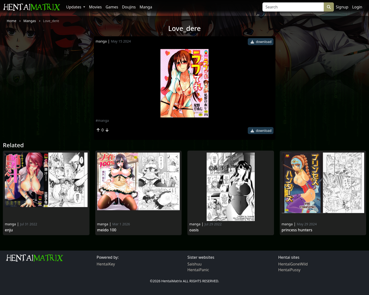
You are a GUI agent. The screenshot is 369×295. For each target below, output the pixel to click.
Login (357, 7)
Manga (146, 7)
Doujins (129, 7)
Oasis (194, 230)
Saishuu (194, 264)
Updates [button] (74, 7)
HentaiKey (106, 264)
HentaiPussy (289, 269)
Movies (95, 7)
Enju (9, 230)
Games (112, 7)
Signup (342, 7)
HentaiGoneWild (293, 264)
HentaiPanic (198, 269)
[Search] (293, 7)
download (261, 41)
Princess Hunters (297, 230)
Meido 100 (106, 230)
